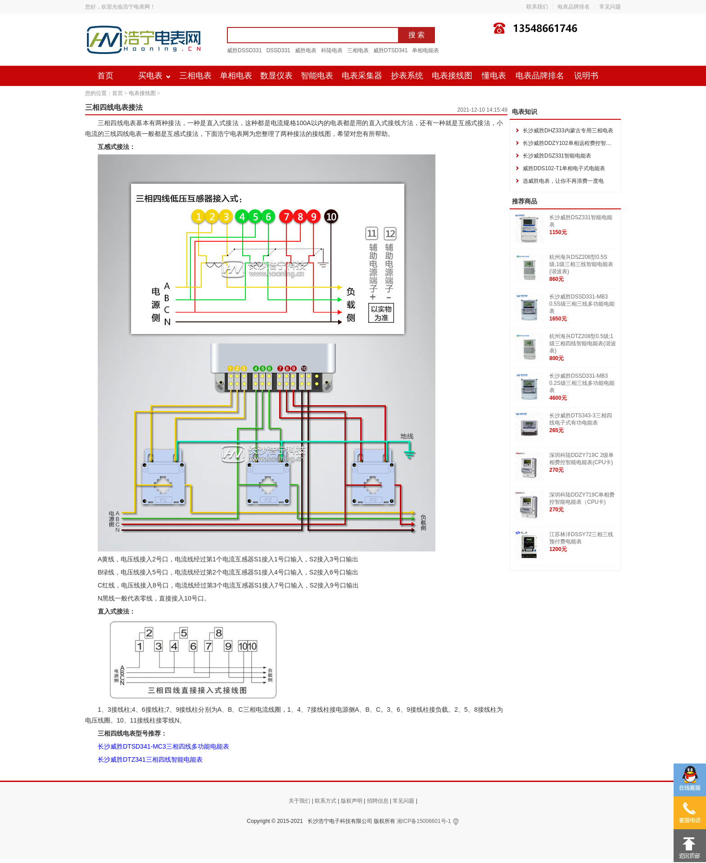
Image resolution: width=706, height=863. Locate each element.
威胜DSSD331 (244, 50)
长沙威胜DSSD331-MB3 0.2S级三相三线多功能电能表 (582, 383)
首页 (105, 75)
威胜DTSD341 (390, 50)
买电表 (150, 75)
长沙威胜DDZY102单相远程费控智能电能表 (575, 143)
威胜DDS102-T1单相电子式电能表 (564, 168)
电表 (135, 133)
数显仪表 (276, 75)
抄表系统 (407, 75)
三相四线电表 (117, 123)
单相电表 (236, 75)
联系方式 (325, 801)
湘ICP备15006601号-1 (424, 821)
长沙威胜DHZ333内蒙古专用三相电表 (568, 130)
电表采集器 (362, 75)
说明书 (586, 75)
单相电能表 (425, 50)
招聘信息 (378, 801)
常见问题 (610, 7)
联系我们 (537, 7)
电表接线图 (452, 75)
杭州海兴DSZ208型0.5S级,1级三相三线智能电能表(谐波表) (581, 264)
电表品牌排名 (573, 7)
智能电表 (317, 75)
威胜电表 (306, 50)
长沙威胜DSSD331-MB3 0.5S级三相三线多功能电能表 (582, 304)
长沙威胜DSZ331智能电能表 (557, 156)
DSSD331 (278, 50)
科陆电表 (332, 50)
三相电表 (358, 50)
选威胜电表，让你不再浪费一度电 (563, 181)
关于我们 (299, 801)
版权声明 (351, 801)
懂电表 (494, 75)
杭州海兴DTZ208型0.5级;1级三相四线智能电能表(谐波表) (582, 343)
